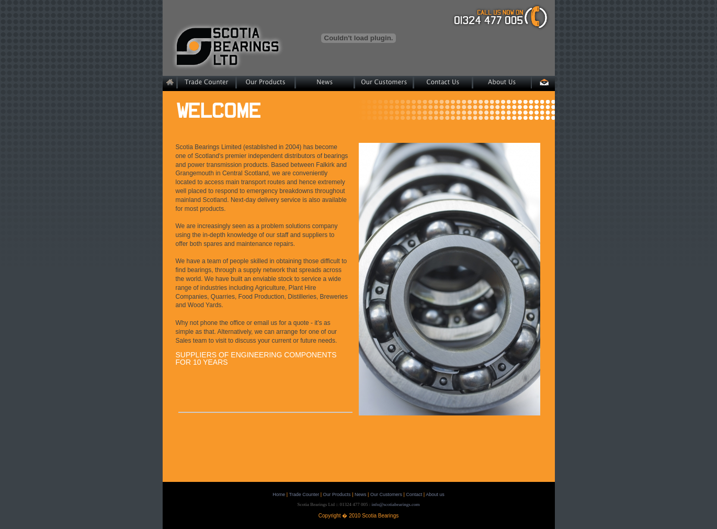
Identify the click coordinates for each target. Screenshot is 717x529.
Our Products (337, 494)
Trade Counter (304, 494)
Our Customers (386, 494)
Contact (414, 494)
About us (435, 494)
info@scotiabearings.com (395, 504)
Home (278, 494)
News (361, 494)
